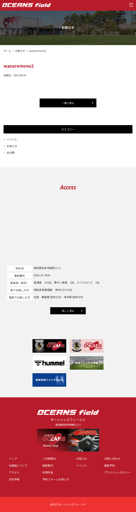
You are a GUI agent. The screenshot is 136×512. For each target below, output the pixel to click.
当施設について (18, 465)
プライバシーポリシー (117, 472)
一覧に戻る (68, 103)
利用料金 (47, 472)
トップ (13, 459)
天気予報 (14, 479)
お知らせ (20, 51)
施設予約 (109, 465)
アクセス (14, 472)
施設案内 (47, 465)
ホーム (7, 51)
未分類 (11, 152)
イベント (12, 139)
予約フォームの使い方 (55, 479)
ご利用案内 (49, 459)
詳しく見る (68, 311)
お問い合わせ (112, 459)
